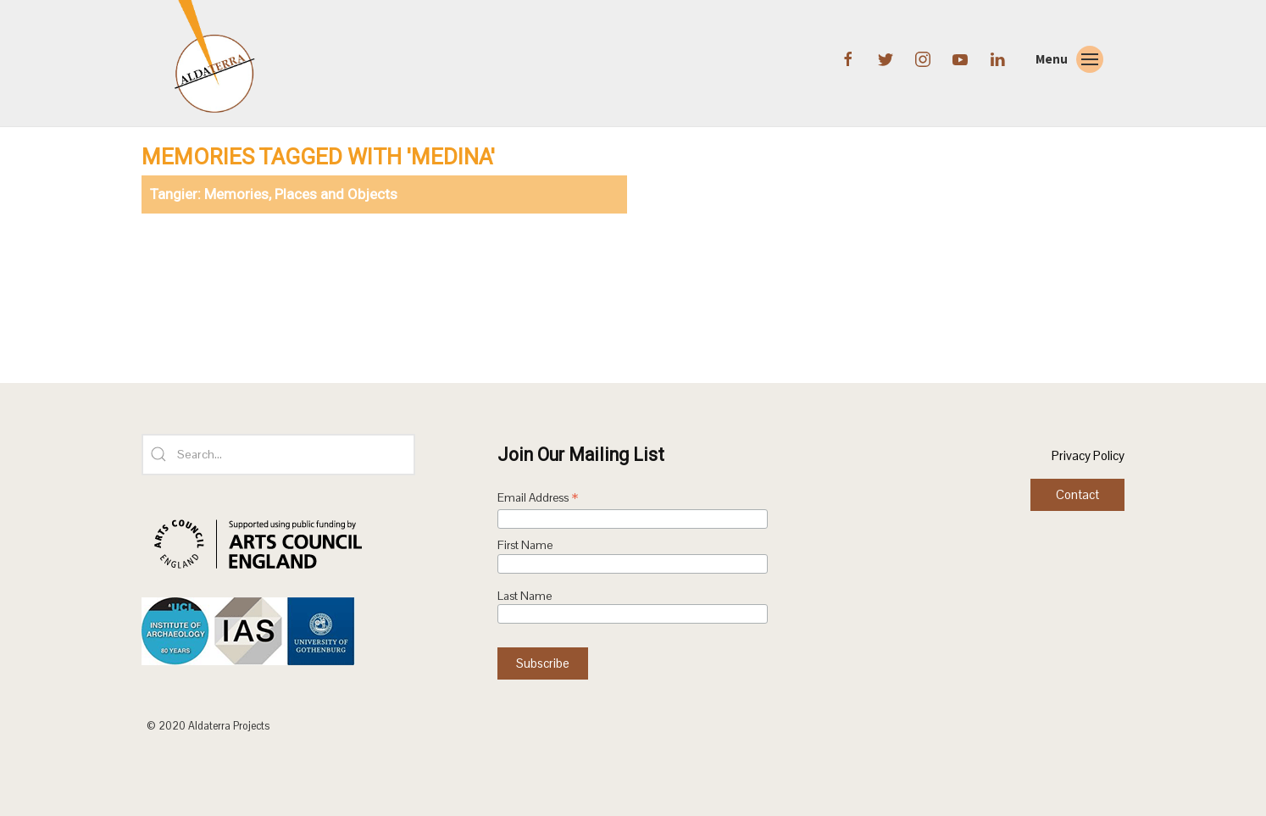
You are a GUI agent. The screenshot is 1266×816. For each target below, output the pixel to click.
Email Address (538, 499)
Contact (1077, 494)
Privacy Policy (1088, 455)
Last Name (524, 596)
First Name (524, 545)
